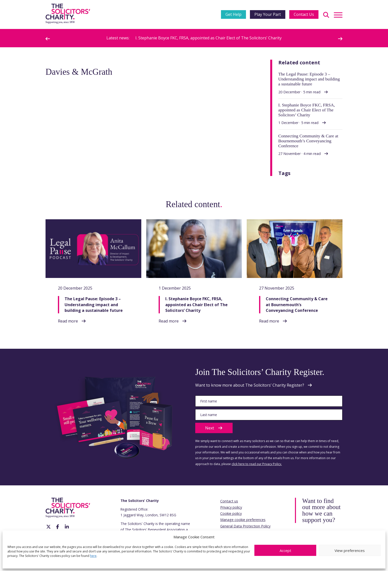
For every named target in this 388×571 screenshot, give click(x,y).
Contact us (229, 501)
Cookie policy (231, 513)
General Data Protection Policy (245, 526)
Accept (285, 550)
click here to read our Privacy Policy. (257, 464)
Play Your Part (267, 14)
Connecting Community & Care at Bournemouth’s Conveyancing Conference (297, 304)
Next (214, 428)
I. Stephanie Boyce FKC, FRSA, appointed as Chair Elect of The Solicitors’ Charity (208, 38)
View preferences (350, 550)
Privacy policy (231, 507)
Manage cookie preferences (243, 519)
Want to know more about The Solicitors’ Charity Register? (249, 385)
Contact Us (304, 14)
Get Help (233, 14)
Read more (68, 321)
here (93, 556)
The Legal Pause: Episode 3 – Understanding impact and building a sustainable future (94, 304)
